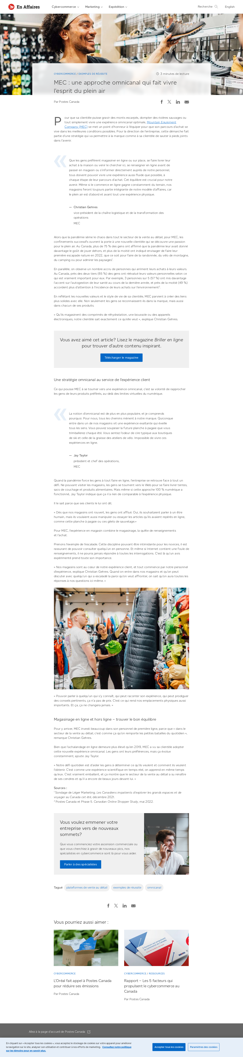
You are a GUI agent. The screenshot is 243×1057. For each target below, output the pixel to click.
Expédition (118, 7)
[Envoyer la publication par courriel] (187, 101)
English (230, 7)
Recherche (208, 7)
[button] (162, 102)
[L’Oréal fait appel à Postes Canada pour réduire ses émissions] (86, 949)
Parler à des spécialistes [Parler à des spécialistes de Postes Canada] (80, 864)
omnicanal (154, 887)
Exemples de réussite (93, 73)
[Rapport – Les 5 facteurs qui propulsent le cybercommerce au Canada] (156, 949)
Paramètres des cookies (203, 1047)
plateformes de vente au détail (86, 887)
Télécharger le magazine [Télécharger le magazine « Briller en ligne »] (122, 357)
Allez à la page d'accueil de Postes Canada (57, 1031)
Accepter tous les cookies (169, 1047)
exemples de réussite (127, 887)
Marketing (94, 7)
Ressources (157, 973)
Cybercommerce (65, 7)
